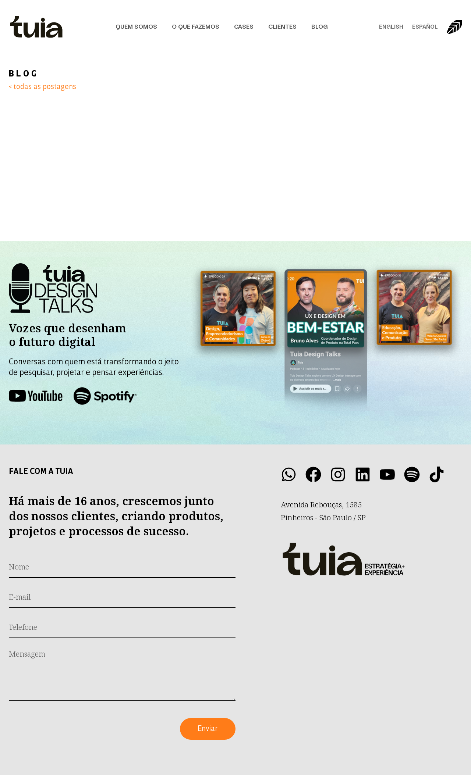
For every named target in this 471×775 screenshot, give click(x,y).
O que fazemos (195, 27)
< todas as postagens (42, 87)
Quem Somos (136, 27)
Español (425, 27)
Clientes (282, 27)
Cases (244, 27)
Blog (319, 27)
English (391, 27)
